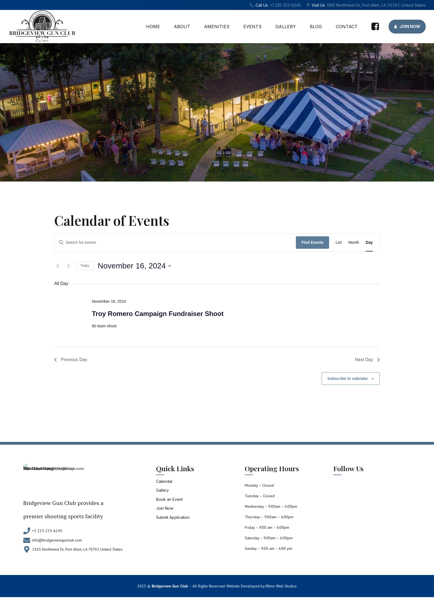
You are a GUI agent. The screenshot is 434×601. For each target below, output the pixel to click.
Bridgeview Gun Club (170, 586)
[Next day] (68, 266)
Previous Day (70, 359)
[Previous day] (57, 266)
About (182, 26)
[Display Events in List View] (339, 242)
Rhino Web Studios (281, 586)
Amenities (216, 26)
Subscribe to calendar (347, 378)
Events (252, 26)
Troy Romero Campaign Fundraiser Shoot (158, 313)
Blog (316, 26)
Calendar (164, 481)
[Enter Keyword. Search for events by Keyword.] (175, 242)
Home (153, 26)
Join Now (164, 508)
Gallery (285, 26)
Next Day (367, 359)
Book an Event (169, 499)
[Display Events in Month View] (353, 242)
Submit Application (173, 517)
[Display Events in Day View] (369, 242)
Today (84, 266)
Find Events (312, 242)
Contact (347, 26)
